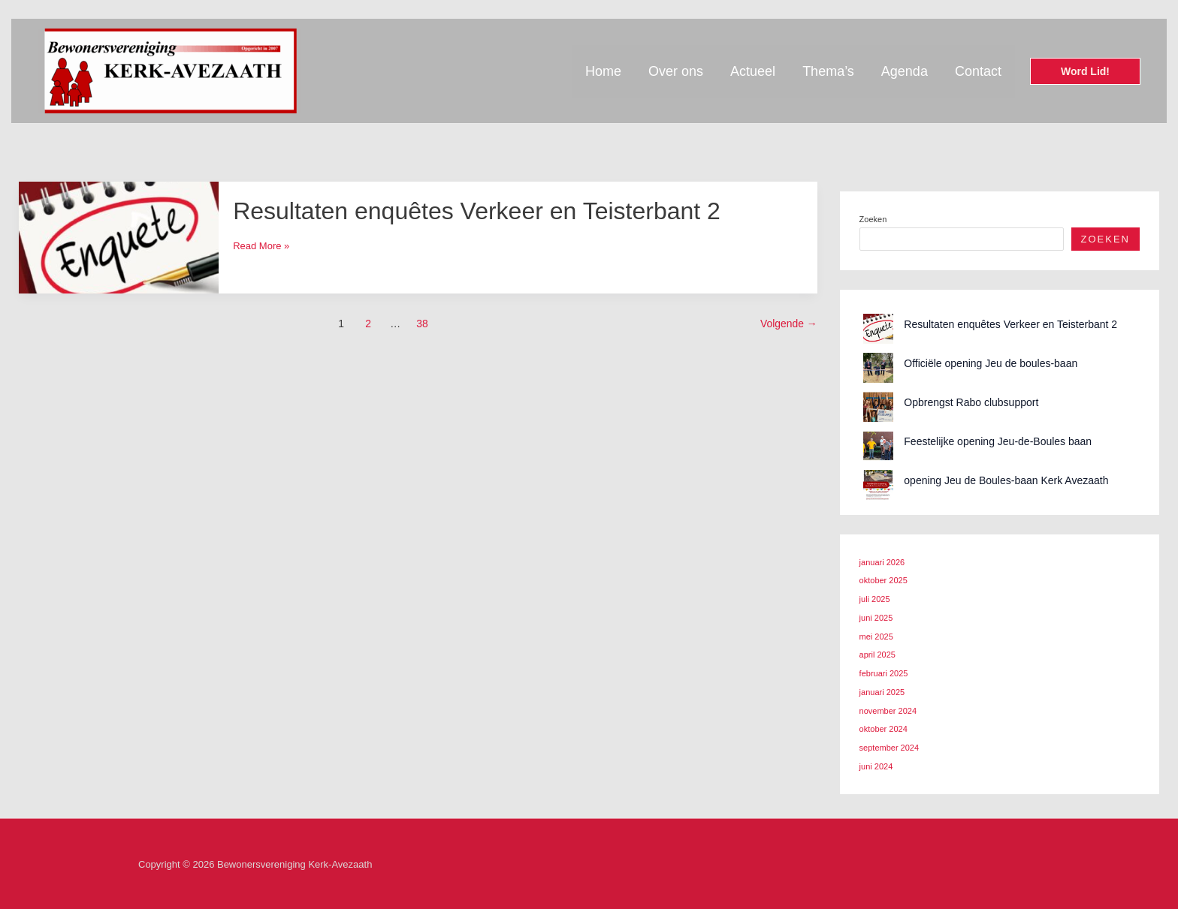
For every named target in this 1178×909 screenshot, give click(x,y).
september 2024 (889, 747)
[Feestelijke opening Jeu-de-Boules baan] (878, 446)
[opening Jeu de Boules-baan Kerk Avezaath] (878, 485)
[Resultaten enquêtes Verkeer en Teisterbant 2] (878, 329)
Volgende (788, 324)
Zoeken (873, 219)
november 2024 (888, 710)
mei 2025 (876, 636)
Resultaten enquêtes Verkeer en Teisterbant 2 (476, 210)
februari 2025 (883, 673)
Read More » (261, 245)
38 (421, 324)
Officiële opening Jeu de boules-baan (990, 363)
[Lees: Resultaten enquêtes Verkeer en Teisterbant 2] (119, 236)
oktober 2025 (883, 580)
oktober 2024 (883, 728)
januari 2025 (882, 692)
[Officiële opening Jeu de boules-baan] (878, 368)
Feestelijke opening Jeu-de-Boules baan (998, 441)
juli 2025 (874, 598)
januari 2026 (882, 562)
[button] (1085, 71)
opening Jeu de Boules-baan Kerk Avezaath (1006, 480)
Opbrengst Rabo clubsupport (971, 402)
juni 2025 (876, 617)
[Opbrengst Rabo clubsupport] (878, 407)
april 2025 (877, 654)
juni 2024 (876, 766)
